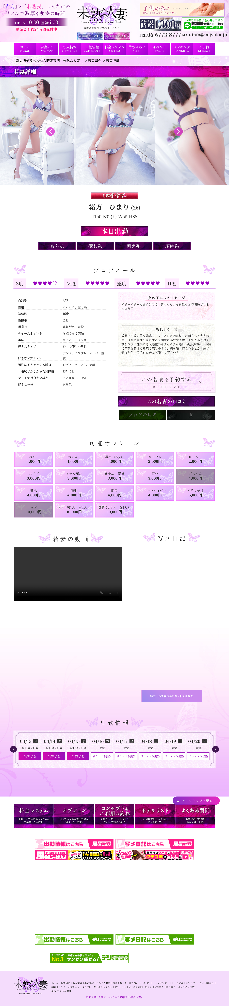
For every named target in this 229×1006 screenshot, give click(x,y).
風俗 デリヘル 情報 (61, 991)
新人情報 (77, 983)
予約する (30, 756)
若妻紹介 (65, 983)
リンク (62, 987)
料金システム (120, 983)
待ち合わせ (135, 983)
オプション (73, 987)
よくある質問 (135, 987)
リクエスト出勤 (102, 756)
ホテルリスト (105, 987)
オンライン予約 (186, 987)
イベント (148, 983)
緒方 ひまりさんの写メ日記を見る (171, 696)
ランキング (161, 983)
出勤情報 (89, 983)
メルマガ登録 (176, 983)
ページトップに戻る (197, 800)
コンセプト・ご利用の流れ (200, 983)
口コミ (148, 987)
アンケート (120, 987)
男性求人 (171, 987)
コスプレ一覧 (89, 987)
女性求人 (159, 987)
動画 (53, 987)
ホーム (54, 983)
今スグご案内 (103, 983)
